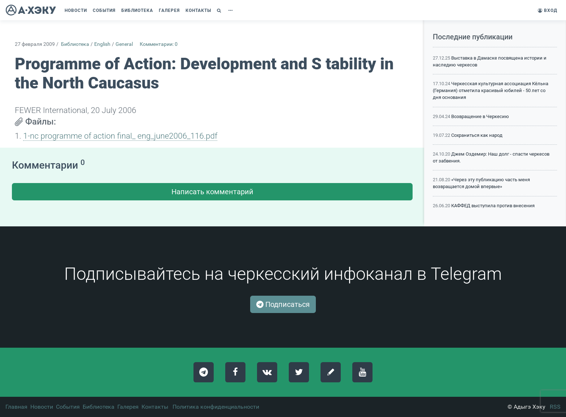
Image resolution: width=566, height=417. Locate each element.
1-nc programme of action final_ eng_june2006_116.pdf (120, 135)
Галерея (128, 406)
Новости (41, 406)
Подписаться (283, 304)
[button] (220, 10)
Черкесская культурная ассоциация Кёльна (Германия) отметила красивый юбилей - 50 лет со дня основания (490, 90)
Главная (16, 406)
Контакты (155, 406)
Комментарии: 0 (159, 44)
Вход (547, 10)
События (68, 406)
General (124, 44)
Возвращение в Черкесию (480, 116)
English (102, 44)
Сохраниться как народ (476, 135)
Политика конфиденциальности (216, 406)
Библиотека (75, 44)
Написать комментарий (212, 191)
